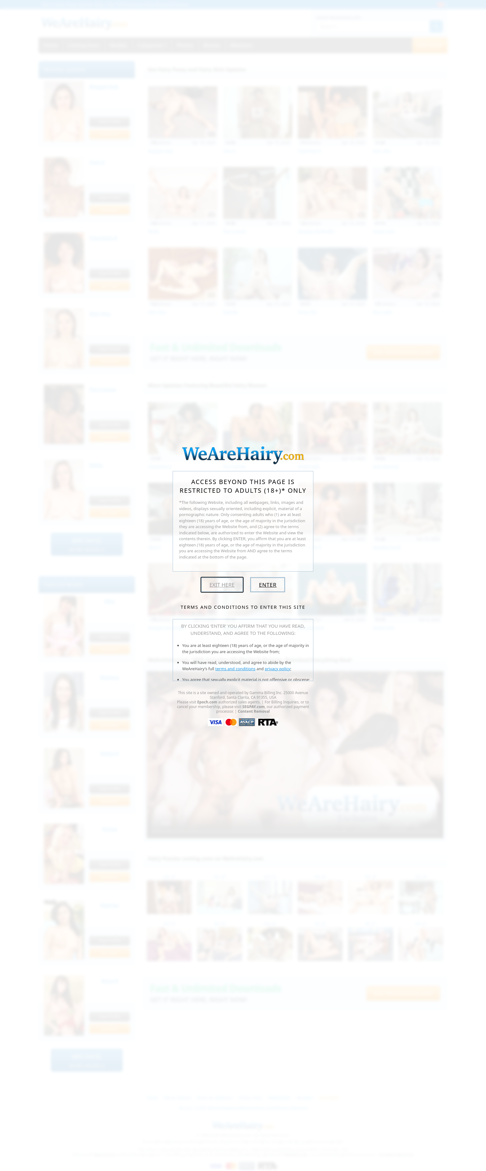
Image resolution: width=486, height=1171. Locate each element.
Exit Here (222, 584)
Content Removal (254, 711)
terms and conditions (235, 668)
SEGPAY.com (253, 706)
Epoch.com (207, 702)
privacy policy (277, 668)
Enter (267, 584)
